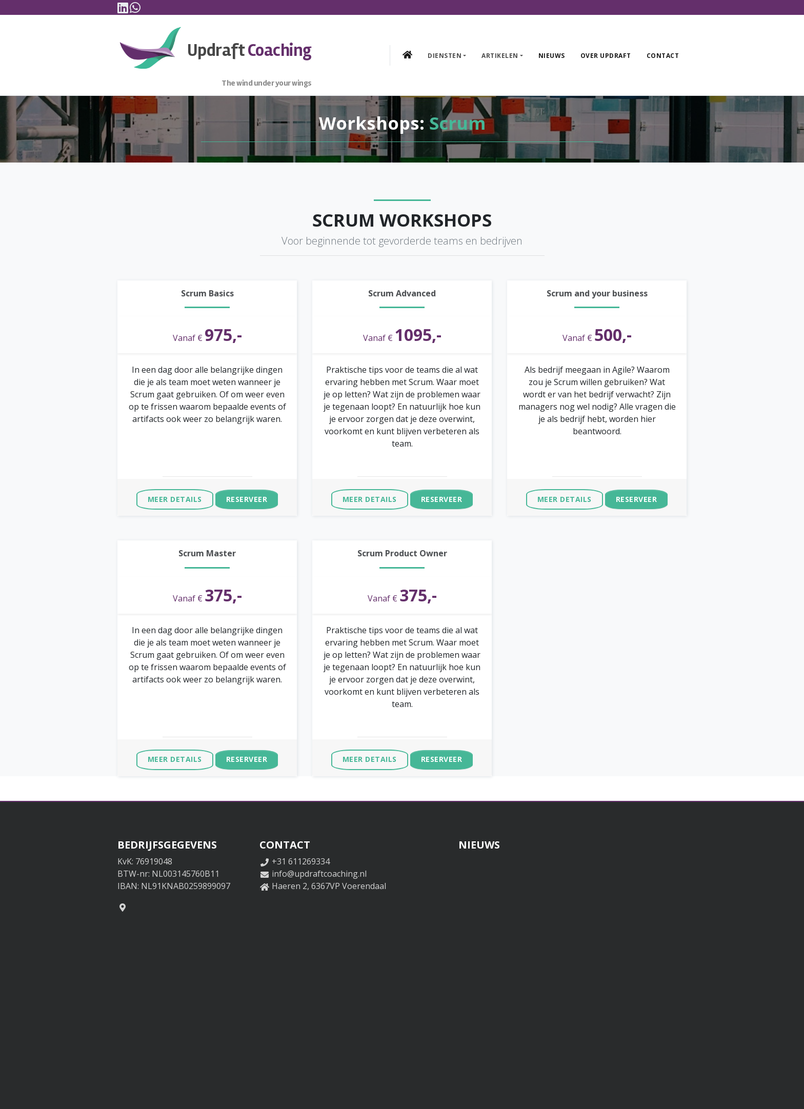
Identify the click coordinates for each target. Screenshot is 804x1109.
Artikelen (499, 54)
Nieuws (551, 54)
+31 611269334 (301, 859)
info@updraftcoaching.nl (319, 872)
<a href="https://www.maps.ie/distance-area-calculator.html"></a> (276, 988)
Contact (663, 54)
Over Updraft (605, 54)
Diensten (444, 54)
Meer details (175, 497)
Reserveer (247, 497)
